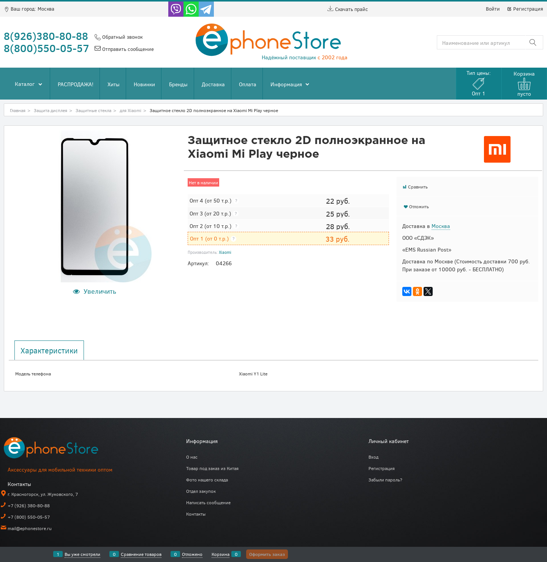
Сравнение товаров (141, 554)
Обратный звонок (121, 36)
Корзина (220, 554)
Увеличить (100, 291)
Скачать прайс (347, 9)
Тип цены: (478, 83)
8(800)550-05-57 (46, 48)
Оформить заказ (267, 554)
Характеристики (49, 350)
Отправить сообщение (127, 49)
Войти (493, 8)
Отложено (192, 554)
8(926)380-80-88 (46, 36)
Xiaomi (225, 252)
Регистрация (525, 8)
